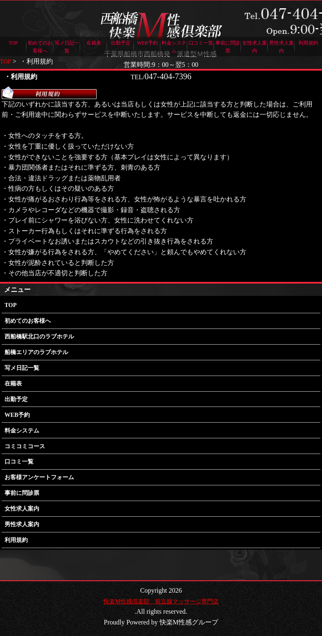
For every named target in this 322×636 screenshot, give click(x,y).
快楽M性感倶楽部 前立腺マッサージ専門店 (161, 601)
